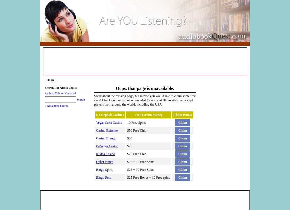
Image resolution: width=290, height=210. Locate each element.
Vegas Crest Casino (109, 123)
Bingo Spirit (104, 170)
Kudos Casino (105, 154)
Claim (182, 123)
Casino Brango (106, 138)
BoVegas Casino (107, 146)
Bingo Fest (103, 177)
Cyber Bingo (104, 162)
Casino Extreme (107, 130)
